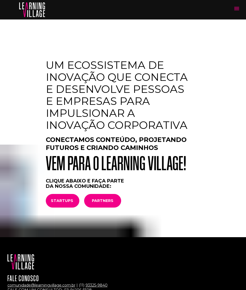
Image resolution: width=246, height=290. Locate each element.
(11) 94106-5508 (78, 257)
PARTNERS (102, 167)
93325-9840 (96, 252)
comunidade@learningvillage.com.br (41, 252)
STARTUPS (62, 167)
